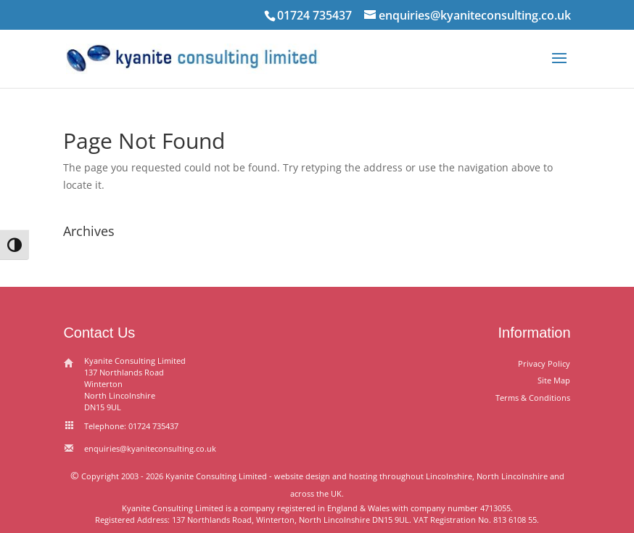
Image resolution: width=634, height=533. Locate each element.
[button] (559, 67)
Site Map (554, 380)
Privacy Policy (544, 363)
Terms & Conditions (532, 397)
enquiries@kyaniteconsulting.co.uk (150, 448)
